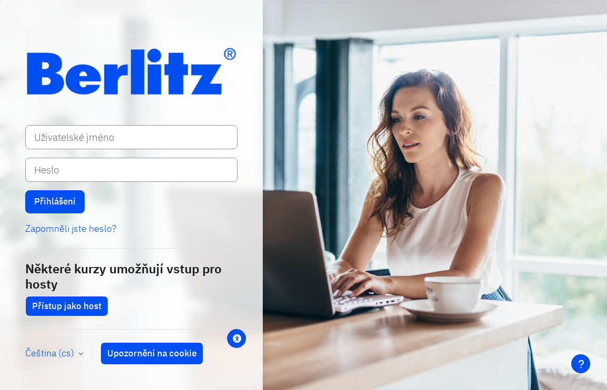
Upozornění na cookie (152, 353)
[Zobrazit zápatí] (580, 363)
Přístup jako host (66, 306)
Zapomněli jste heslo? (70, 228)
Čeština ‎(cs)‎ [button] (50, 353)
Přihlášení (55, 201)
